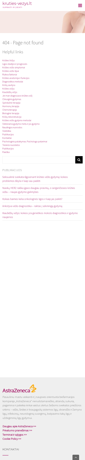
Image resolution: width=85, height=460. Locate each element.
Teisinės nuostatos (11, 144)
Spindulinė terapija (11, 102)
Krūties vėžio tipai (10, 70)
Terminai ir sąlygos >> (15, 434)
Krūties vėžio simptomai (13, 67)
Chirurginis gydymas (11, 99)
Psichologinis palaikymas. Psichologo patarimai (24, 141)
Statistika (6, 130)
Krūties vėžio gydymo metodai (16, 120)
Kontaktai (6, 137)
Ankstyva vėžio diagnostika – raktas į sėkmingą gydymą (32, 206)
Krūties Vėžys (8, 60)
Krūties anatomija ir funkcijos (15, 78)
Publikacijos (8, 134)
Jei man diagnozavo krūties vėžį (17, 95)
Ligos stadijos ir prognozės (14, 63)
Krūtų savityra (8, 85)
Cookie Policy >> (12, 438)
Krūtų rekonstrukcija (11, 116)
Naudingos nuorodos (12, 127)
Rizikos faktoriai (9, 74)
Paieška (6, 152)
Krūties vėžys (8, 88)
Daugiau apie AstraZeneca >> (19, 426)
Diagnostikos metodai (12, 81)
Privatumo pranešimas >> (17, 430)
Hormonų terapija (10, 106)
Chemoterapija (9, 109)
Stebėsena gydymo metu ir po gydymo (21, 123)
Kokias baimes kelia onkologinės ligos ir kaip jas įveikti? (32, 199)
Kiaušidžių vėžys (9, 92)
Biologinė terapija (10, 113)
